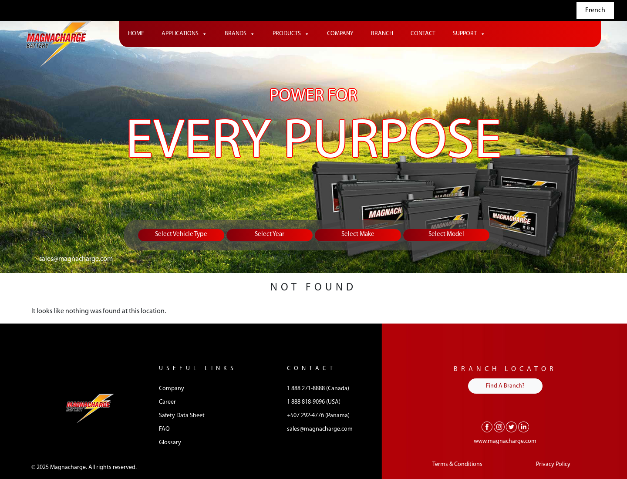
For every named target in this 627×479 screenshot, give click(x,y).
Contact (423, 33)
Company (340, 33)
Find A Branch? (505, 386)
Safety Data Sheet (182, 415)
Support (469, 34)
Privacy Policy (553, 464)
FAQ (164, 429)
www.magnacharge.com (505, 441)
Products (291, 34)
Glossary (170, 442)
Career (167, 402)
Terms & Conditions (457, 464)
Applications (184, 34)
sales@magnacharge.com (76, 259)
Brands (240, 34)
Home (136, 33)
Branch (382, 33)
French (595, 10)
